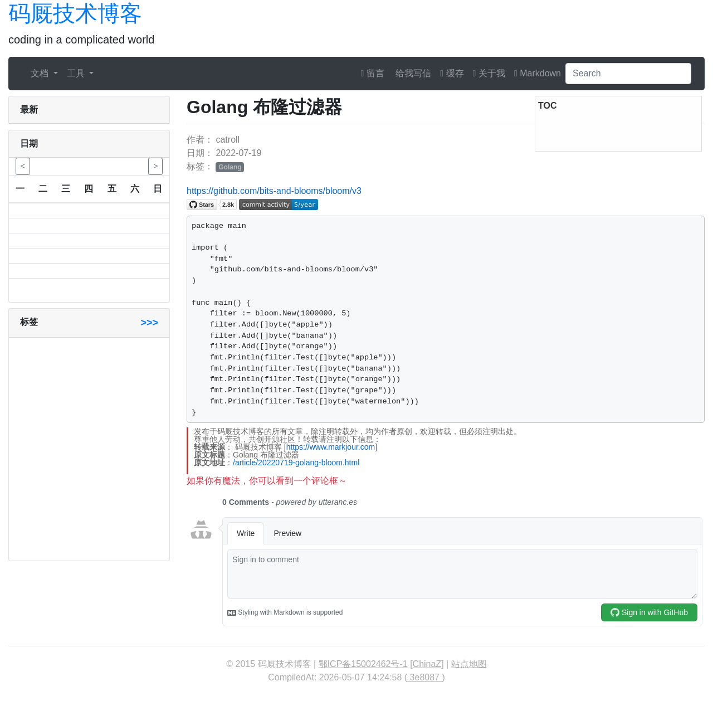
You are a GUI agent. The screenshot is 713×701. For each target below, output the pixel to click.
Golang (229, 167)
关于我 (489, 73)
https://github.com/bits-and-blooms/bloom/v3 (274, 191)
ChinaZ (427, 664)
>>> (149, 322)
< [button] (23, 166)
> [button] (155, 166)
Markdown (537, 73)
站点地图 (469, 664)
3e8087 (424, 677)
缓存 (451, 73)
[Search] (628, 73)
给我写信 (412, 73)
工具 (77, 73)
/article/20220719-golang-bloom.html (296, 462)
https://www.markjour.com (330, 446)
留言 (372, 73)
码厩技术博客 (75, 13)
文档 (41, 73)
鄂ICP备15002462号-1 (363, 664)
